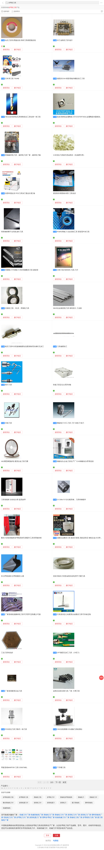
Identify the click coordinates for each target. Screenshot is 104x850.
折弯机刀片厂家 (22, 817)
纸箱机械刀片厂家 (62, 817)
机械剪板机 (6, 808)
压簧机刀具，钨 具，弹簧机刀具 (17, 308)
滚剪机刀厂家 (85, 815)
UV (42, 788)
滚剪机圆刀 (51, 803)
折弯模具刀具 (23, 797)
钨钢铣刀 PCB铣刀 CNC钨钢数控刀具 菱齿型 (21, 270)
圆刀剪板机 (75, 803)
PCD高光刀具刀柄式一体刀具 (16, 729)
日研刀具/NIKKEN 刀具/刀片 (67, 270)
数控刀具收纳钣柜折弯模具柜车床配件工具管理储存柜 (21, 538)
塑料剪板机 (89, 803)
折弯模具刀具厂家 (90, 817)
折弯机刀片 (51, 797)
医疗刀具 (8, 385)
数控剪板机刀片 (8, 803)
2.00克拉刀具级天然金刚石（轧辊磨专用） (69, 155)
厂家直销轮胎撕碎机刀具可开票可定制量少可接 (23, 614)
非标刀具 (8, 423)
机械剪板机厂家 (37, 815)
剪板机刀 (81, 797)
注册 (56, 835)
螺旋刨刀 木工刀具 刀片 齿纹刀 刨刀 (70, 423)
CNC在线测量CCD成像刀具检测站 (69, 729)
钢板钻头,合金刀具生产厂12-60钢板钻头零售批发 (75, 461)
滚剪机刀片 (37, 803)
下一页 (58, 782)
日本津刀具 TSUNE (12, 79)
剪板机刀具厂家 (76, 817)
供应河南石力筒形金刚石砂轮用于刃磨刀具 (69, 576)
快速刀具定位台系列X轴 (62, 385)
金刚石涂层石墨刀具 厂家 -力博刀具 (66, 691)
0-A (2, 788)
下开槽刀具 (61, 767)
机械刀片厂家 (25, 815)
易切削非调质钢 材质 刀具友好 (64, 193)
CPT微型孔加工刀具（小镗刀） (68, 653)
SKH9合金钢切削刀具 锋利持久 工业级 (67, 308)
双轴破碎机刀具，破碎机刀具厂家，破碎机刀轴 (23, 155)
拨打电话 (17, 49)
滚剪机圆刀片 (23, 803)
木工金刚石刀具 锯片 (65, 40)
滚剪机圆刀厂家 (35, 817)
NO (28, 788)
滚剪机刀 (63, 803)
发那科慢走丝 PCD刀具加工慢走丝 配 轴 (20, 193)
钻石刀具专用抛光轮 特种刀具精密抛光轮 (20, 40)
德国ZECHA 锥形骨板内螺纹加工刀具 (71, 79)
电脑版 (55, 840)
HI (17, 788)
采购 (101, 678)
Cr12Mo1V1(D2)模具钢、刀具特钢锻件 (71, 500)
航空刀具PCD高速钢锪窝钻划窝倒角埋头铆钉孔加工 (24, 346)
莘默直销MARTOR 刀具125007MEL (14, 767)
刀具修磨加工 (62, 346)
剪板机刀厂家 (49, 815)
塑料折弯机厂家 (48, 817)
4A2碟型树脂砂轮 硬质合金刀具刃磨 (14, 461)
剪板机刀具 (37, 797)
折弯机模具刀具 (8, 797)
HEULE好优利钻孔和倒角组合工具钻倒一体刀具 (23, 117)
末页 (64, 782)
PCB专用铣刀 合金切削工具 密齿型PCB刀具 (73, 232)
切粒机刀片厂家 (10, 817)
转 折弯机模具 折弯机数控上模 (12, 576)
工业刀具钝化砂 (7, 653)
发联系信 (6, 50)
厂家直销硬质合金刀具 (13, 691)
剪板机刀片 (93, 797)
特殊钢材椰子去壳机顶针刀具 (12, 232)
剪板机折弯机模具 (66, 797)
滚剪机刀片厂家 (74, 815)
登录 (47, 835)
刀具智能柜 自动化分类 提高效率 (13, 500)
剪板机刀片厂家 (61, 815)
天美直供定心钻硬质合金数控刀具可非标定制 (74, 614)
